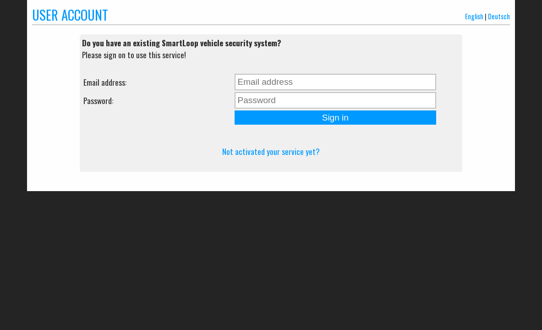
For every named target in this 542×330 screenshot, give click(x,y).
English (474, 16)
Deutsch (499, 16)
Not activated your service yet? (271, 151)
